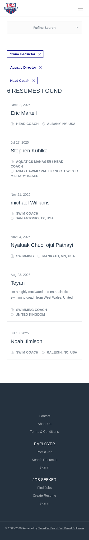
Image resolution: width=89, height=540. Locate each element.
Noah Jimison (26, 341)
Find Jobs (44, 488)
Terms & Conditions (44, 432)
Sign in (44, 467)
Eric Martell (24, 113)
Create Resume (44, 495)
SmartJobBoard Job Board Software (61, 528)
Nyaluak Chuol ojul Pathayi (42, 245)
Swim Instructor (22, 54)
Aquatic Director (23, 67)
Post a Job (44, 452)
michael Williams (30, 203)
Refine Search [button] (44, 28)
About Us (45, 424)
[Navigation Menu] (80, 8)
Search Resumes (44, 460)
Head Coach (19, 81)
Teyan (18, 283)
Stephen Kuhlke (29, 151)
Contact (44, 416)
